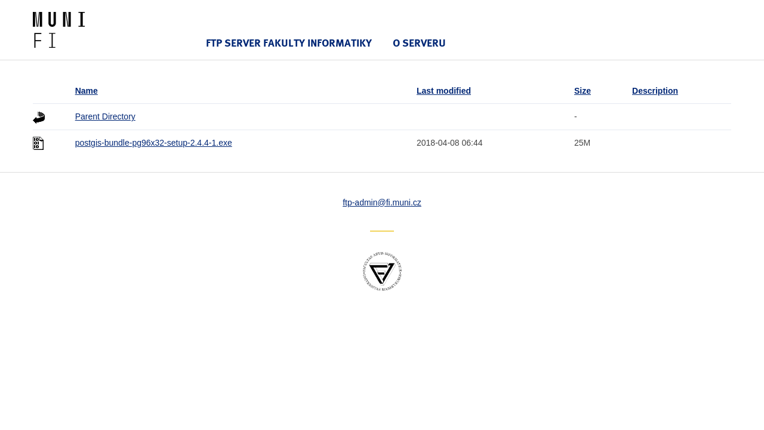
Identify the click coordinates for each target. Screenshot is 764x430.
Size (582, 91)
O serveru (419, 43)
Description (655, 91)
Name (86, 91)
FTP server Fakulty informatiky (289, 43)
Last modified (444, 91)
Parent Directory (105, 116)
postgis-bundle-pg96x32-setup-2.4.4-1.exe (153, 143)
